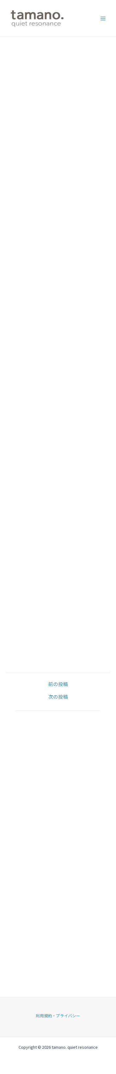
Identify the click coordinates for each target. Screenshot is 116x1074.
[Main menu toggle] (103, 18)
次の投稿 (58, 696)
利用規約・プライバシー (58, 1016)
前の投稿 (58, 684)
